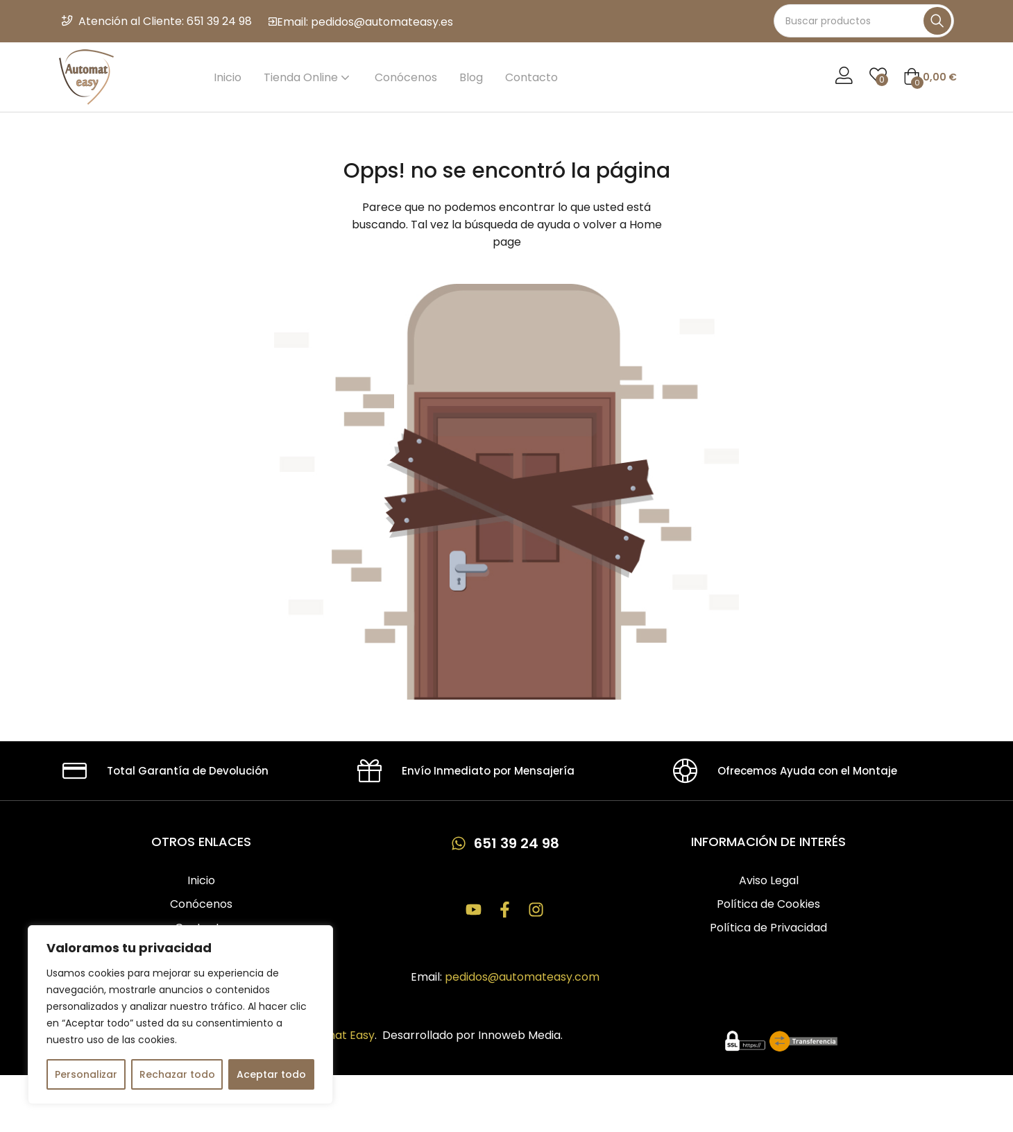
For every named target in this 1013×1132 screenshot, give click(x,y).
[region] (180, 1014)
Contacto (531, 77)
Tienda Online (308, 77)
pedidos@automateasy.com (522, 978)
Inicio (227, 77)
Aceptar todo (271, 1074)
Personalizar (86, 1074)
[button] (930, 77)
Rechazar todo (177, 1074)
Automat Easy (336, 1037)
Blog (471, 77)
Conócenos (406, 77)
